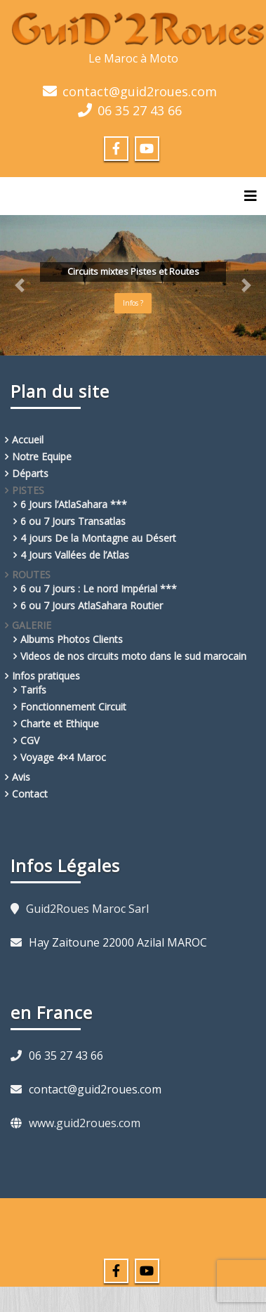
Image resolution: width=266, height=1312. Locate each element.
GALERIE (31, 625)
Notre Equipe (42, 456)
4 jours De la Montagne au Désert (98, 538)
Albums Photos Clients (71, 639)
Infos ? (133, 303)
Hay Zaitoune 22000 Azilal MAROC (118, 942)
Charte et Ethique (59, 723)
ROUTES (31, 574)
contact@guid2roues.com (139, 91)
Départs (30, 473)
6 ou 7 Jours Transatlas (73, 521)
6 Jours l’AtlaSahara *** (73, 504)
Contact (30, 793)
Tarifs (33, 689)
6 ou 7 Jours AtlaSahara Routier (91, 605)
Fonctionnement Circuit (73, 706)
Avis (21, 777)
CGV (29, 740)
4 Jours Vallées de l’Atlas (74, 554)
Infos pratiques (46, 675)
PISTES (28, 490)
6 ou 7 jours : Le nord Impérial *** (98, 588)
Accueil (28, 439)
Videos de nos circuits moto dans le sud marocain (133, 656)
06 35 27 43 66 (140, 110)
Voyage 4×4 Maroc (63, 757)
